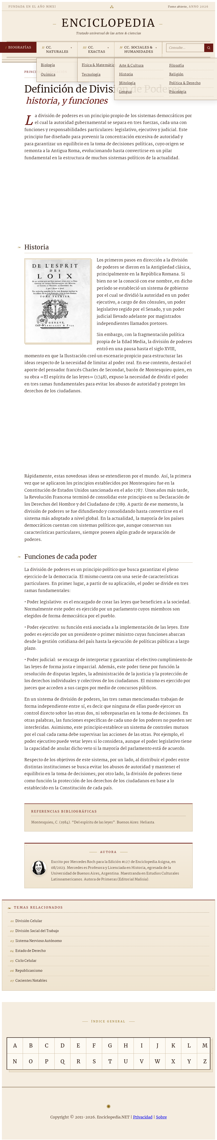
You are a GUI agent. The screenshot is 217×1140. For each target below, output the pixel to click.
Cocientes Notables (31, 981)
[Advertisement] (108, 201)
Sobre (161, 1117)
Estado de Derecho (30, 951)
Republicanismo (28, 971)
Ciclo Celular (25, 961)
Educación (57, 72)
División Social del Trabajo (37, 931)
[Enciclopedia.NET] (108, 23)
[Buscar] (208, 48)
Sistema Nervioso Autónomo (38, 941)
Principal (33, 72)
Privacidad (142, 1117)
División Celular (28, 921)
